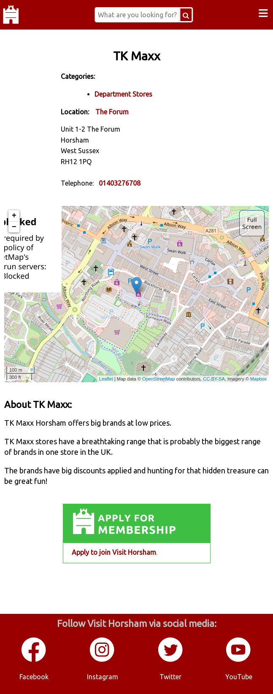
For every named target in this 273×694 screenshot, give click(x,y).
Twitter (170, 676)
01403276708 (120, 183)
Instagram (102, 676)
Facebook (34, 676)
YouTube (238, 676)
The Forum (112, 112)
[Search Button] (186, 14)
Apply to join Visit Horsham (114, 552)
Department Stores (123, 94)
